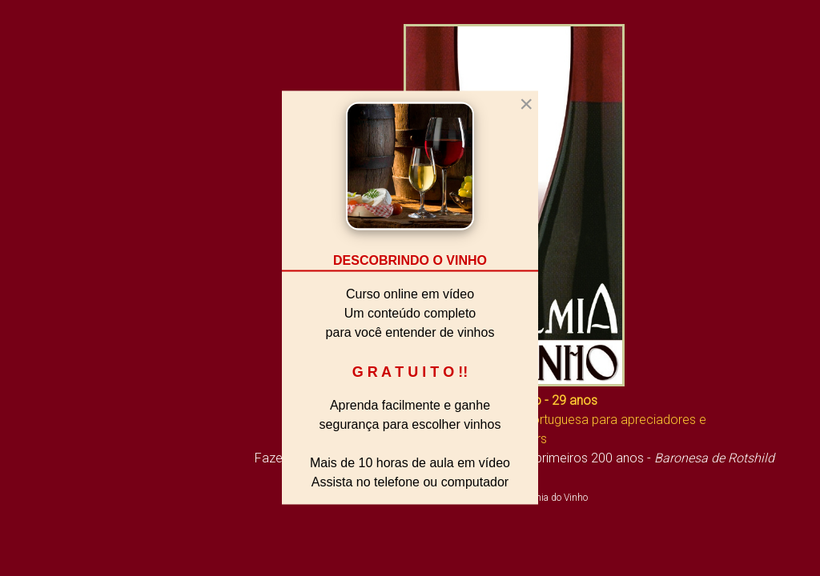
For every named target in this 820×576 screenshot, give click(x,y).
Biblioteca (41, 356)
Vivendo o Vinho (62, 385)
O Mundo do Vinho (70, 414)
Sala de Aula (50, 442)
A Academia (48, 327)
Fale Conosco (54, 528)
